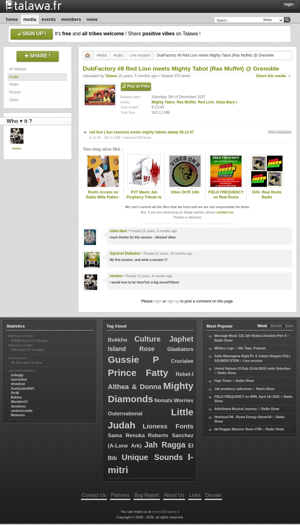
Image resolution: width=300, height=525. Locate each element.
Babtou (16, 397)
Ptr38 (15, 393)
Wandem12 (19, 401)
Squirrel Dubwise (125, 253)
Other (13, 100)
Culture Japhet (163, 339)
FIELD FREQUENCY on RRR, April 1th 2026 (246, 396)
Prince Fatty (138, 373)
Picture (15, 92)
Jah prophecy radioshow (233, 389)
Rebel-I (184, 374)
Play (272, 132)
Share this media (271, 76)
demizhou (18, 406)
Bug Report (146, 495)
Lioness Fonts (167, 426)
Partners (120, 495)
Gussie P (133, 359)
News (92, 19)
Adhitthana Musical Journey (235, 409)
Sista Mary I (226, 102)
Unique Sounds (152, 457)
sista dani (118, 231)
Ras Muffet (186, 102)
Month (276, 326)
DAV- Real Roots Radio (267, 195)
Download (284, 132)
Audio (14, 77)
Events (49, 19)
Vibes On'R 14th (185, 192)
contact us (224, 212)
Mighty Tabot (163, 102)
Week (262, 326)
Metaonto (18, 415)
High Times (223, 380)
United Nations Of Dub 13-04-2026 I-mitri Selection (252, 368)
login (158, 301)
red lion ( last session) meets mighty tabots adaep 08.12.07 (141, 132)
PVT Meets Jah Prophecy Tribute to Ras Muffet (144, 197)
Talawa (111, 76)
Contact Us (94, 495)
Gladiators (180, 349)
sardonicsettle (21, 410)
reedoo (16, 148)
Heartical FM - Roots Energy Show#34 (243, 417)
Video (13, 84)
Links (194, 495)
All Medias (17, 69)
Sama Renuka (126, 435)
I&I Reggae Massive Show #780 (238, 429)
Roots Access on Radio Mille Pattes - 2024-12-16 (103, 197)
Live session (139, 55)
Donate (213, 495)
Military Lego (224, 348)
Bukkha (117, 340)
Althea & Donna (134, 387)
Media (29, 19)
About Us (174, 495)
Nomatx (163, 400)
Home (12, 19)
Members (71, 19)
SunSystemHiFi (22, 388)
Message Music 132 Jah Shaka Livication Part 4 (250, 336)
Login (288, 4)
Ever (289, 326)
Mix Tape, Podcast (252, 348)
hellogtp (17, 375)
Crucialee (182, 361)
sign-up (173, 301)
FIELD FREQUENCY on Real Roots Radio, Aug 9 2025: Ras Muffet (225, 200)
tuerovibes (19, 379)
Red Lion (206, 102)
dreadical (18, 384)
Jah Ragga (164, 444)
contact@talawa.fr (165, 511)
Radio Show (223, 340)
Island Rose (131, 348)
